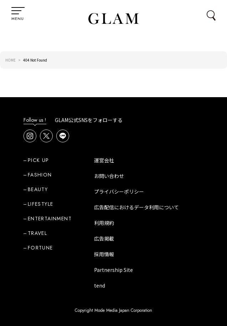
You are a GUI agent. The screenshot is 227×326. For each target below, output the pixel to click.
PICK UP (38, 160)
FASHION (40, 174)
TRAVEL (37, 233)
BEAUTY (38, 189)
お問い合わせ (109, 175)
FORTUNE (40, 247)
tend (99, 285)
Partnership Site (113, 269)
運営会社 (104, 160)
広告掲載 (104, 238)
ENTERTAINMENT (50, 218)
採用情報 (104, 254)
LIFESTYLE (40, 203)
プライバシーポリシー (119, 191)
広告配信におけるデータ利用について (136, 207)
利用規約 (104, 222)
